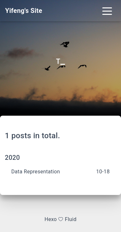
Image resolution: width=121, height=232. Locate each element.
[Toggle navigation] (107, 10)
